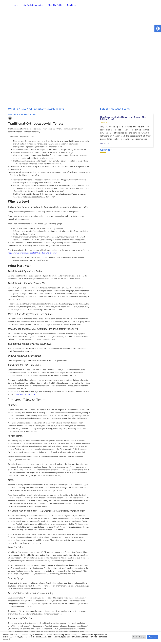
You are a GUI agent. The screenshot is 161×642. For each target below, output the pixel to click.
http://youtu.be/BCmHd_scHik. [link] (26, 394)
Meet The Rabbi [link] (55, 5)
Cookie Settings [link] (139, 637)
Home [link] (15, 5)
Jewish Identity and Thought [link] (22, 114)
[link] (157, 28)
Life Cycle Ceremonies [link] (33, 5)
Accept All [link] (152, 637)
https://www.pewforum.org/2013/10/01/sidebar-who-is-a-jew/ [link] (32, 253)
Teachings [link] (71, 5)
